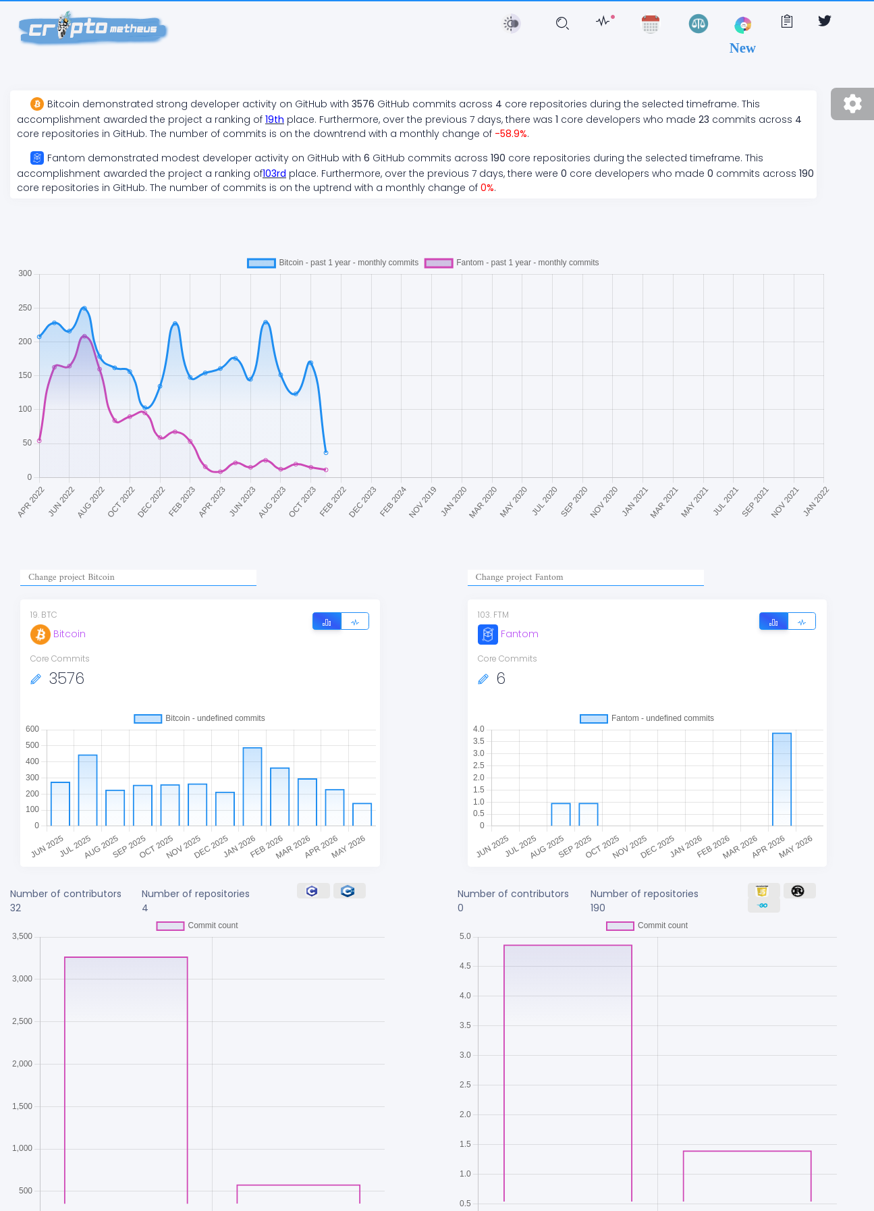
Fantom (508, 634)
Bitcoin (58, 634)
